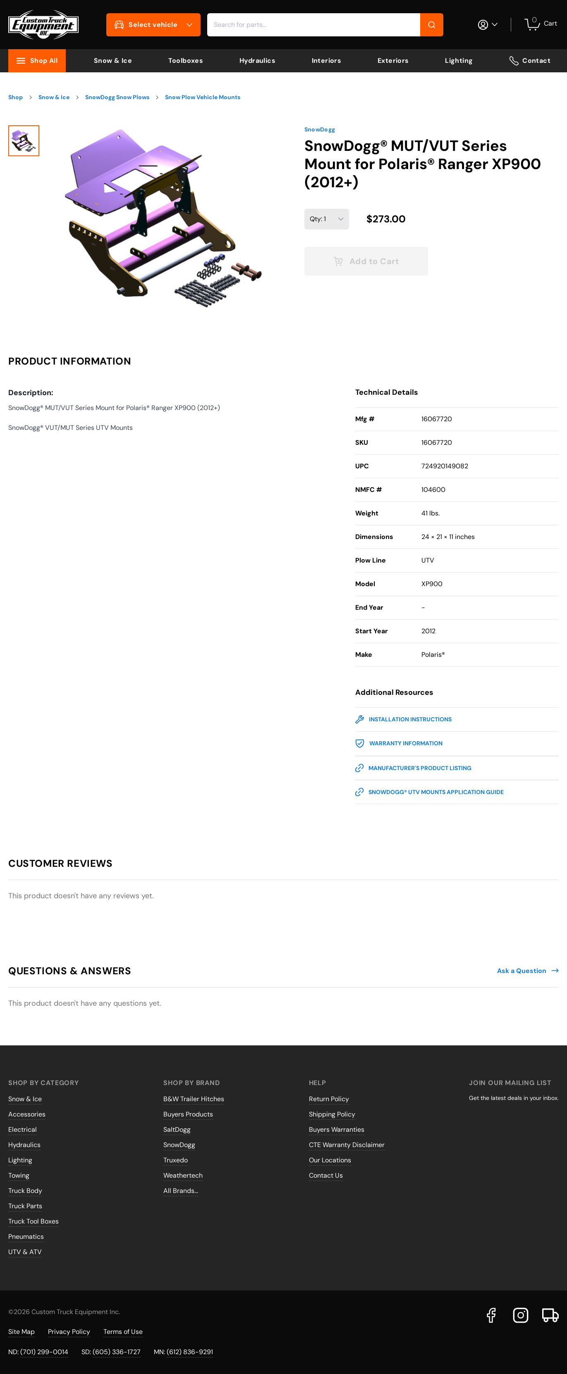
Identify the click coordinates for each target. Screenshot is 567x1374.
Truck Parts (25, 1206)
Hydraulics (257, 60)
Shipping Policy (332, 1114)
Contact (529, 61)
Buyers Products (188, 1114)
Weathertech (183, 1175)
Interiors (327, 60)
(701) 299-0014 (44, 1352)
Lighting (459, 60)
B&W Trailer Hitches (193, 1099)
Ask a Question (528, 970)
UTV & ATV (25, 1252)
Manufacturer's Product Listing (413, 768)
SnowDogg (319, 129)
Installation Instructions (403, 719)
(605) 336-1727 (117, 1352)
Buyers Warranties (336, 1129)
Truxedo (175, 1160)
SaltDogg (177, 1129)
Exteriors (393, 60)
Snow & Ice (113, 60)
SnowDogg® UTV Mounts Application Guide (429, 792)
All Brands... (180, 1190)
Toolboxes (185, 60)
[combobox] (325, 24)
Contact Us (326, 1175)
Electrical (22, 1129)
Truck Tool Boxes (33, 1221)
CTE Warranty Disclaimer (347, 1144)
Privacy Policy (69, 1331)
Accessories (26, 1114)
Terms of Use (123, 1331)
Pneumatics (26, 1236)
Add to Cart (366, 261)
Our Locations (330, 1160)
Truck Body (25, 1190)
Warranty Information (399, 743)
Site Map (21, 1331)
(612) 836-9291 (190, 1352)
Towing (18, 1175)
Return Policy (329, 1099)
